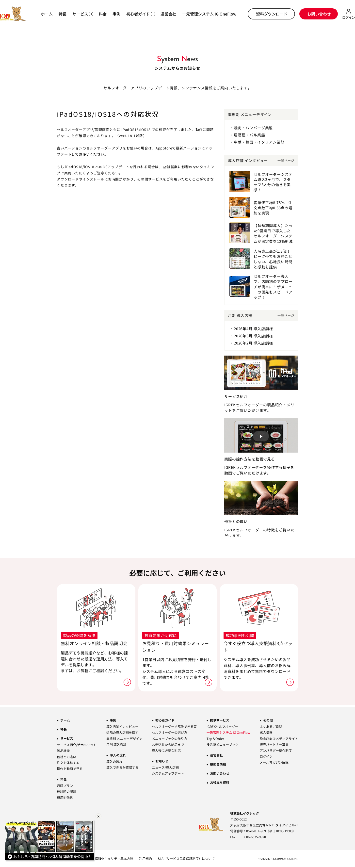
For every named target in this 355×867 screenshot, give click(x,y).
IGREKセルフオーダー (222, 726)
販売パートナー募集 (274, 743)
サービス (66, 738)
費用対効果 (65, 796)
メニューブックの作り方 (169, 738)
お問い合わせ (319, 14)
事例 (116, 14)
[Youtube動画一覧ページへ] (50, 841)
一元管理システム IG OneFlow (209, 14)
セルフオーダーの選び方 (169, 732)
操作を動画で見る (69, 768)
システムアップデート (168, 772)
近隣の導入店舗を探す (122, 732)
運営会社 (168, 14)
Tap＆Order (215, 738)
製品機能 (63, 750)
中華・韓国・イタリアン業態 (259, 142)
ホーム (47, 14)
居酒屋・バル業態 (249, 134)
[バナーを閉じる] (98, 816)
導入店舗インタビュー (122, 726)
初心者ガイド (165, 719)
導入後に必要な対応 (166, 749)
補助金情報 (218, 763)
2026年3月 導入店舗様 (253, 335)
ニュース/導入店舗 (165, 766)
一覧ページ (285, 160)
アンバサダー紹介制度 (276, 749)
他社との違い (66, 756)
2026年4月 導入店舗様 (253, 328)
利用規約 (145, 858)
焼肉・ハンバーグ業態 (253, 127)
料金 (103, 14)
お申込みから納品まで (168, 743)
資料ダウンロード (272, 14)
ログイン (266, 755)
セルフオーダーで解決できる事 (174, 726)
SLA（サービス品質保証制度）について (186, 858)
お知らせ (161, 760)
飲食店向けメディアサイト (279, 738)
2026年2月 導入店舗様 (253, 342)
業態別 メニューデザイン (124, 738)
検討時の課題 (66, 790)
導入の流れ (118, 754)
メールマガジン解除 (274, 761)
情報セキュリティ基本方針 (114, 858)
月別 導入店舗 (116, 743)
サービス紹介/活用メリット (77, 744)
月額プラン (65, 785)
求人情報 (266, 732)
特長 (62, 14)
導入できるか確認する (122, 766)
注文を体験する (68, 762)
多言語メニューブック (223, 743)
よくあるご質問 (271, 726)
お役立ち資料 (219, 781)
